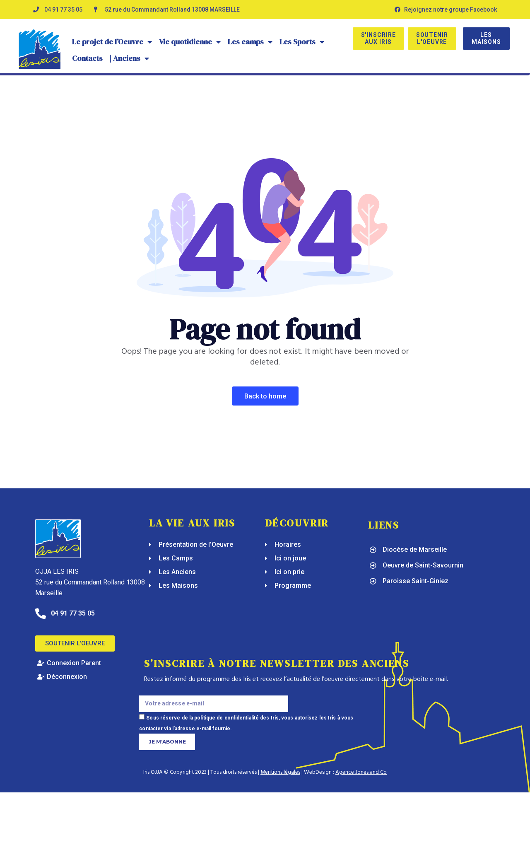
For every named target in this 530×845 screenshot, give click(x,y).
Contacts (87, 58)
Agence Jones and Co (361, 772)
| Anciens (129, 58)
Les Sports (302, 42)
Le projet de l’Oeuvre (112, 42)
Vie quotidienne (190, 42)
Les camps (250, 42)
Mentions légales (280, 772)
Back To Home (265, 396)
